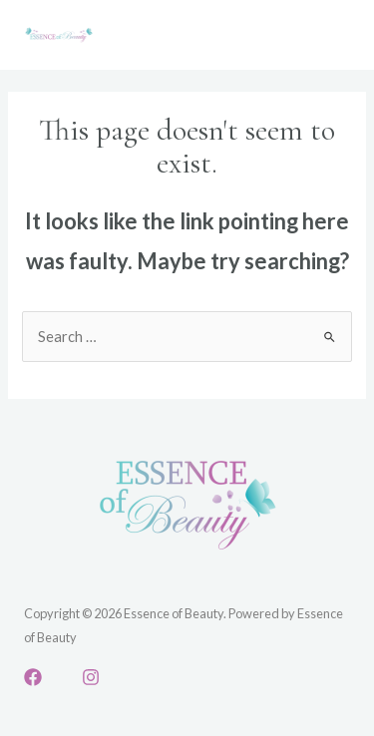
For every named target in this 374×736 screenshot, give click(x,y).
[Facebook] (33, 677)
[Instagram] (91, 677)
